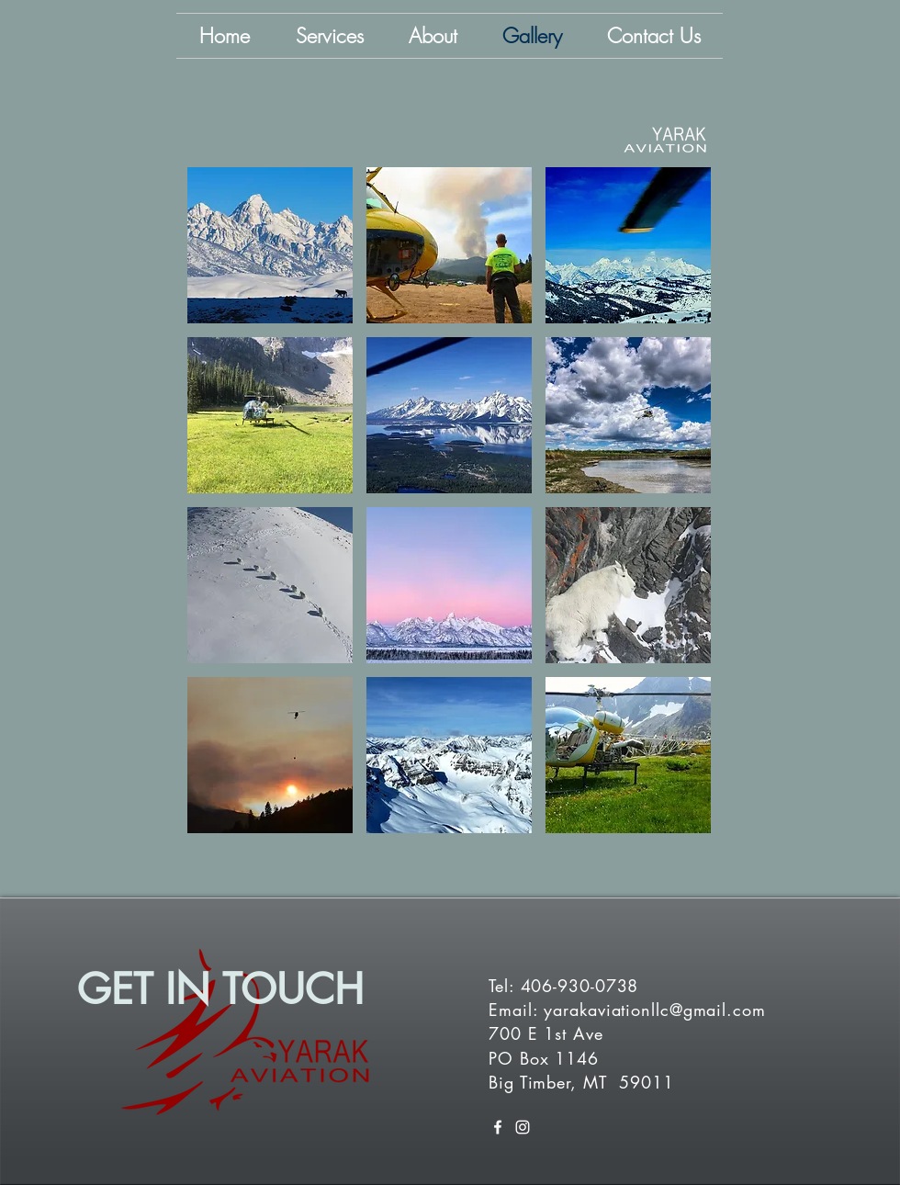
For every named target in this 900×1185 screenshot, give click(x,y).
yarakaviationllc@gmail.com (654, 1010)
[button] (270, 245)
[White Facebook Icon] (498, 1127)
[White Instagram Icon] (522, 1127)
